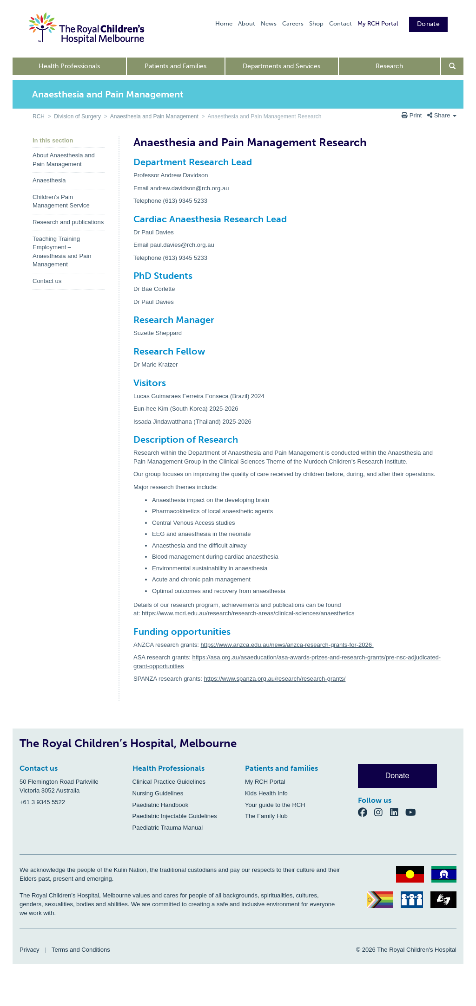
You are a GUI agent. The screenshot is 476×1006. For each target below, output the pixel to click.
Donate (428, 24)
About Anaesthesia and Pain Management (64, 160)
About (246, 23)
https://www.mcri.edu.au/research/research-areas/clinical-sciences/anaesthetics (248, 613)
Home (223, 23)
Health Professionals (69, 66)
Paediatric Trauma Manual (167, 827)
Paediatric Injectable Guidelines (174, 816)
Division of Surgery (77, 116)
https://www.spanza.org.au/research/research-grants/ (275, 678)
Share (441, 115)
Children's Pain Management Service (61, 201)
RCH (39, 116)
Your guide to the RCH (275, 804)
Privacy (30, 949)
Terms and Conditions (81, 949)
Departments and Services (281, 66)
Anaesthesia (49, 180)
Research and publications (68, 222)
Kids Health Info (266, 793)
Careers (293, 23)
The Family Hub (266, 816)
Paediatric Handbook (160, 804)
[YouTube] (413, 812)
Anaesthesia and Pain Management (154, 116)
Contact (340, 23)
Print (412, 115)
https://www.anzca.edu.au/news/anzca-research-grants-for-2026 (287, 644)
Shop (316, 23)
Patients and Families (175, 66)
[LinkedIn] (398, 812)
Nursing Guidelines (158, 793)
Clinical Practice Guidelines (169, 781)
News (269, 23)
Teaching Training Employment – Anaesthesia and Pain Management (62, 251)
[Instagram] (382, 812)
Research (389, 66)
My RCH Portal (377, 23)
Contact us (47, 280)
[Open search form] (452, 66)
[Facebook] (366, 812)
